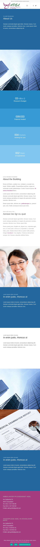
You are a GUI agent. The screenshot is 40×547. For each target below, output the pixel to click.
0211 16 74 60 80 (14, 1)
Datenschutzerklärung (24, 544)
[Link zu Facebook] (33, 5)
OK (11, 544)
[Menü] (27, 6)
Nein (16, 544)
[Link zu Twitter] (36, 5)
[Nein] (38, 542)
